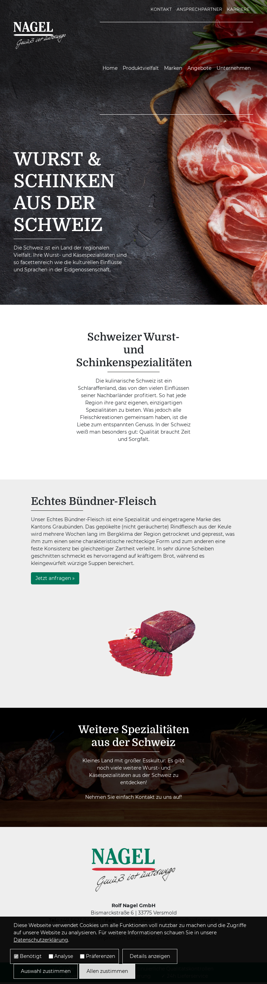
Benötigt (31, 956)
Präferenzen (100, 956)
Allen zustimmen (107, 971)
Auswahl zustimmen (46, 971)
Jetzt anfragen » (55, 578)
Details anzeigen (150, 956)
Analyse (63, 956)
